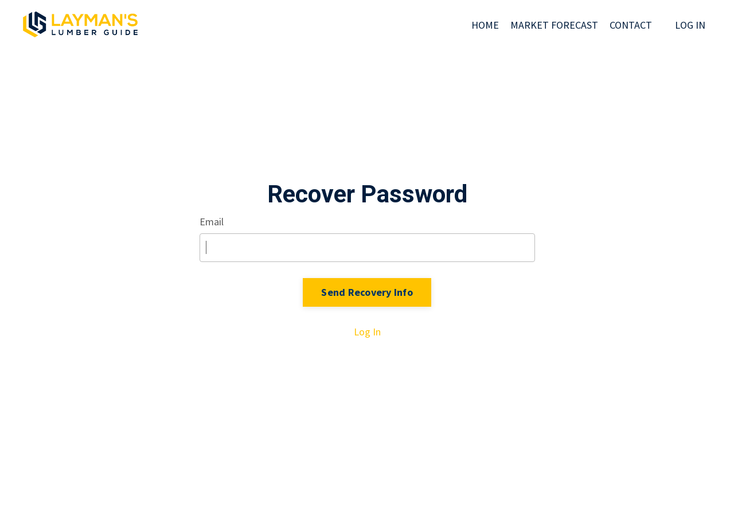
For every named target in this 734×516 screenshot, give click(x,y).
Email (212, 221)
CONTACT (631, 25)
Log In (367, 331)
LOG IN (690, 25)
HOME (485, 25)
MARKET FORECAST (554, 25)
